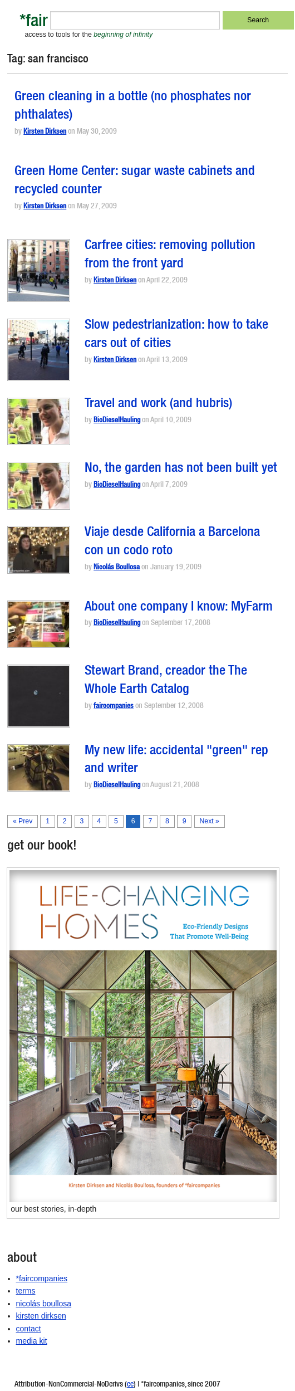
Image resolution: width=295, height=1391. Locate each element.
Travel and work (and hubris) (158, 404)
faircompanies (114, 706)
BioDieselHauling (117, 420)
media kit (31, 1340)
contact (28, 1328)
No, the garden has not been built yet (181, 469)
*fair (33, 22)
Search (258, 20)
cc (130, 1385)
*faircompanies (42, 1278)
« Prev (22, 821)
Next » (209, 821)
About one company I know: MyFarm (179, 607)
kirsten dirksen (41, 1315)
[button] (38, 270)
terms (26, 1290)
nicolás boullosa (44, 1303)
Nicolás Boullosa (117, 568)
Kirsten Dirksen (44, 132)
